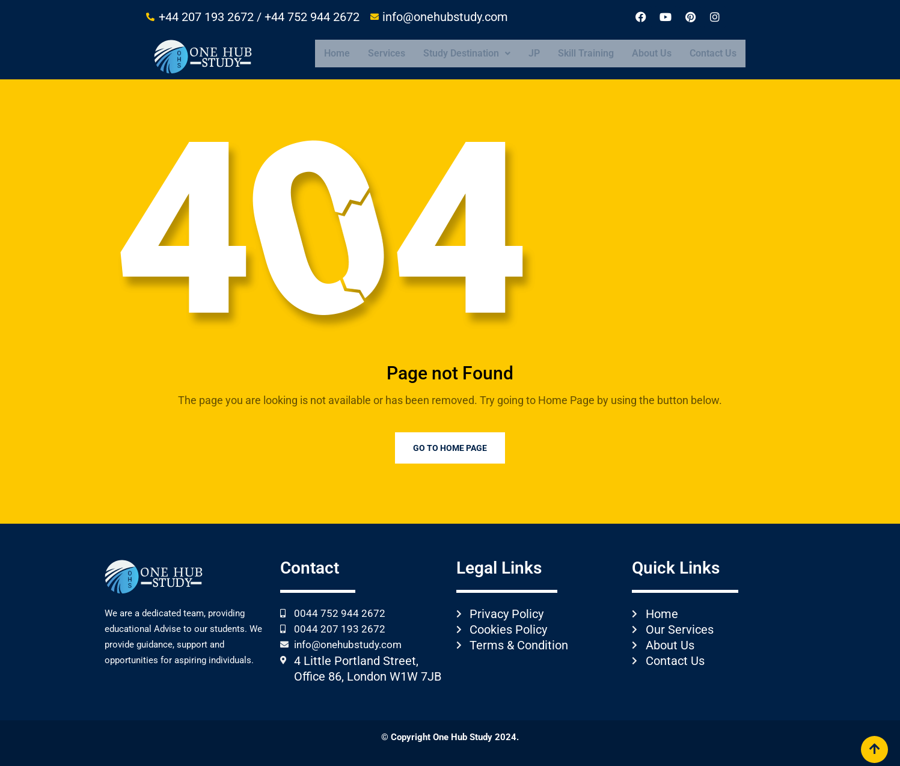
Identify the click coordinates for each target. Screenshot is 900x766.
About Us (652, 53)
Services (386, 53)
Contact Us (713, 53)
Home (337, 53)
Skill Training (586, 53)
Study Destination (466, 53)
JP (534, 53)
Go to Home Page (450, 448)
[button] (466, 53)
